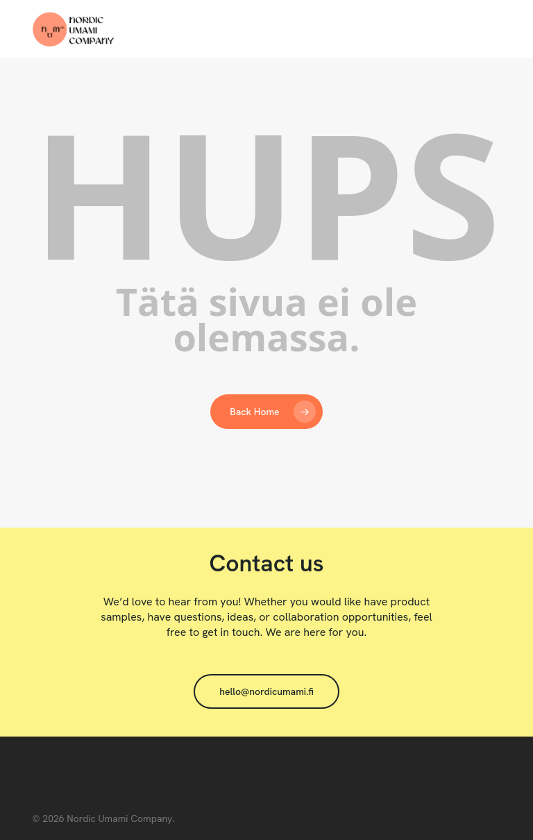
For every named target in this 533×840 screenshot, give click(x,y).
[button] (266, 691)
